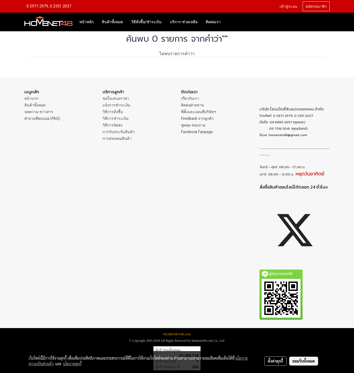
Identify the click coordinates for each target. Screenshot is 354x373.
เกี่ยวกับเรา (190, 98)
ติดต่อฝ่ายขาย (192, 105)
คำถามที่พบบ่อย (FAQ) (42, 118)
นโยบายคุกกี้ (72, 363)
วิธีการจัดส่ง (112, 125)
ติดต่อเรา (213, 22)
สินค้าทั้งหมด (112, 22)
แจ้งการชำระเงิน (116, 105)
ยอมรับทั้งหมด (303, 361)
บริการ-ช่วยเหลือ (183, 22)
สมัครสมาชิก (316, 6)
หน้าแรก (31, 98)
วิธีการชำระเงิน (116, 118)
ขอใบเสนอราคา (116, 98)
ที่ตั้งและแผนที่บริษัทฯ (198, 112)
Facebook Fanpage (197, 132)
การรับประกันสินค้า (119, 132)
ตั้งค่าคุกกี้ (275, 361)
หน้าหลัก (86, 22)
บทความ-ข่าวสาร (38, 112)
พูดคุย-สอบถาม (193, 125)
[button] (229, 22)
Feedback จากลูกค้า (197, 118)
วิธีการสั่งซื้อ (113, 112)
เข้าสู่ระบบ (288, 6)
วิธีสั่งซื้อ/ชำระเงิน (146, 22)
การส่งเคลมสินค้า (117, 138)
